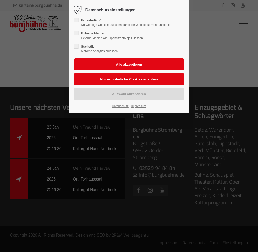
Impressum (138, 106)
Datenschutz (120, 106)
